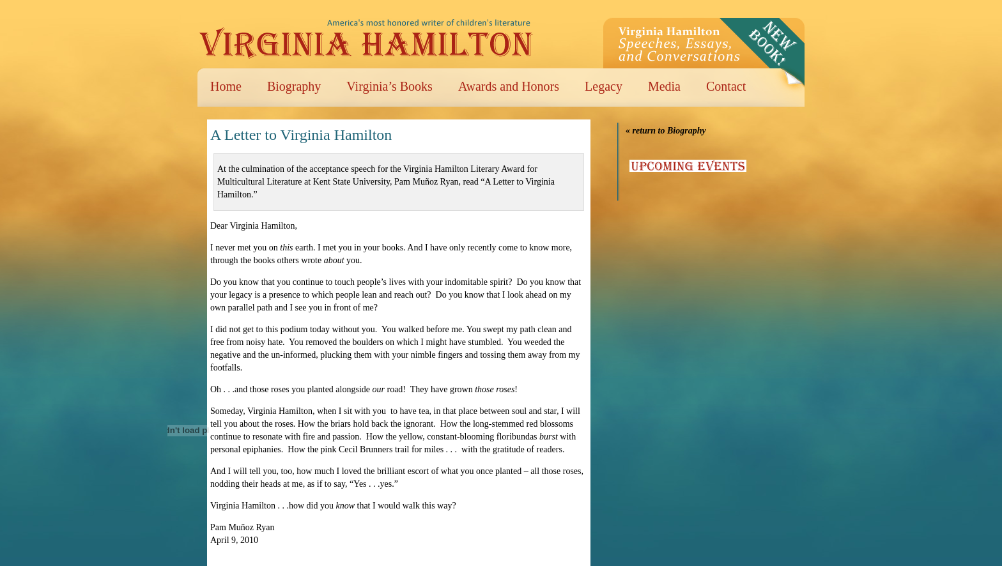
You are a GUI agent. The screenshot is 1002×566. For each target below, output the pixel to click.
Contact (726, 86)
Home (226, 86)
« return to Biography (666, 130)
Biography (294, 86)
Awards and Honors (508, 86)
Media (664, 86)
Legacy (603, 86)
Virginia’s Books (389, 86)
